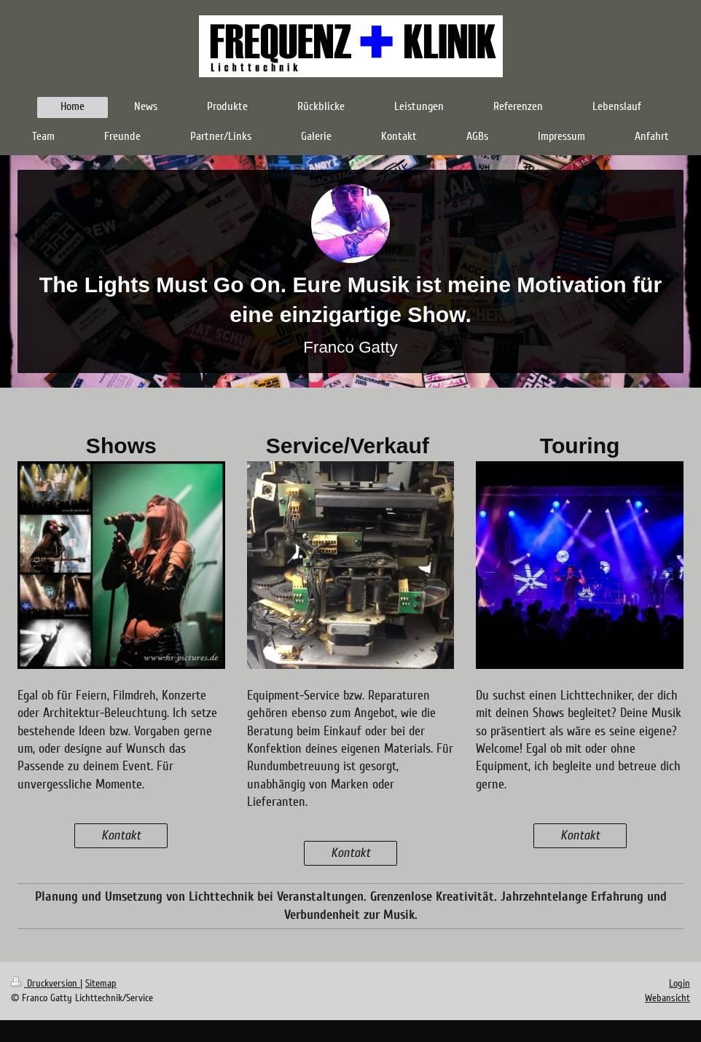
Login (679, 983)
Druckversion (45, 983)
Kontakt (121, 835)
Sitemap (101, 983)
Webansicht (667, 998)
